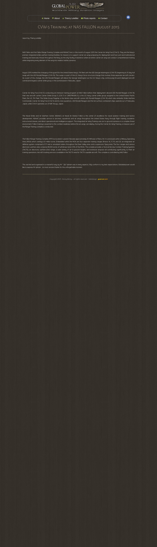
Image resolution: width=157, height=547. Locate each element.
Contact (102, 18)
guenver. (103, 179)
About (56, 18)
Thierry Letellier (70, 18)
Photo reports (88, 18)
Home (45, 18)
